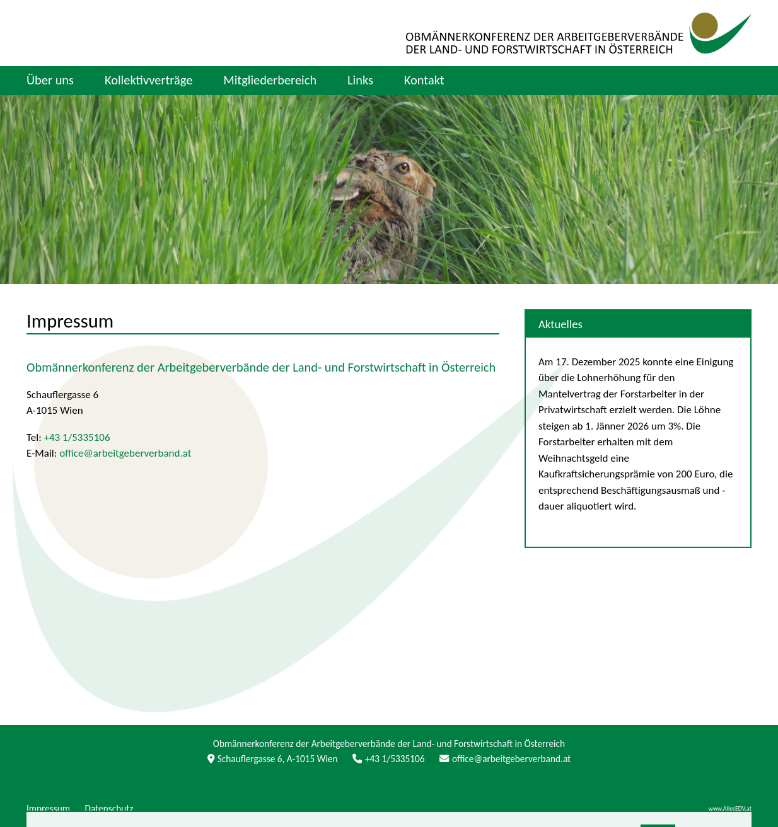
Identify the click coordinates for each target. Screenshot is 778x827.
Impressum (69, 321)
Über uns (50, 80)
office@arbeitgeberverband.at (125, 453)
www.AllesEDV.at (730, 809)
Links (360, 80)
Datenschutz (109, 808)
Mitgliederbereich (269, 80)
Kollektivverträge (148, 80)
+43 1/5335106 (77, 437)
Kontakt (424, 80)
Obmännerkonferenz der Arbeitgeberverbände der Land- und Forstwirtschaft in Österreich (261, 367)
